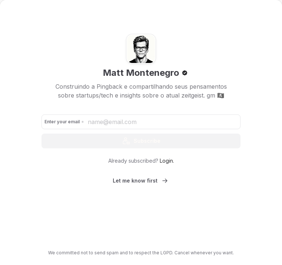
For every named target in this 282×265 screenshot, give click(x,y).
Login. (167, 161)
